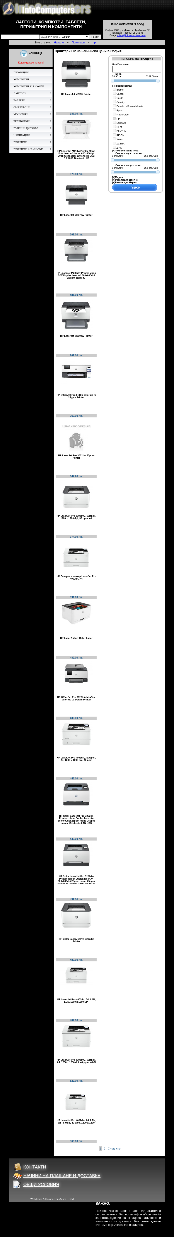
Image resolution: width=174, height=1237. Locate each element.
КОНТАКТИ (29, 1167)
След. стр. (114, 1148)
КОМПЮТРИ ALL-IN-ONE (29, 86)
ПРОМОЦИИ (21, 72)
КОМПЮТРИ (21, 79)
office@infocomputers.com (131, 35)
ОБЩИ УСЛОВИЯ (36, 1184)
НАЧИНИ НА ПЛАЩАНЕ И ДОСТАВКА (57, 1175)
